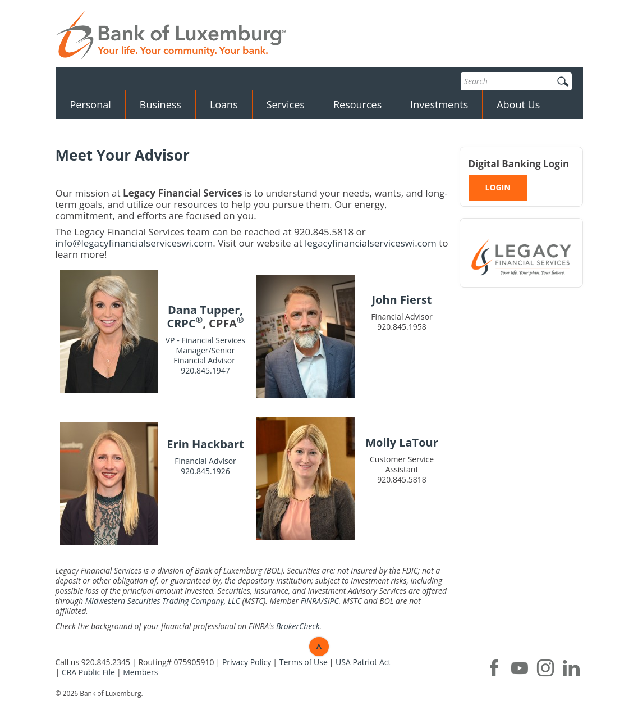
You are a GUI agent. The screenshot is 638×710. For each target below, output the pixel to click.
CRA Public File (88, 672)
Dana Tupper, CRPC (205, 316)
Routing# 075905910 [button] (176, 662)
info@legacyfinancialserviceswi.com (134, 242)
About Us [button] (518, 104)
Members (140, 672)
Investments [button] (439, 104)
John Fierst (401, 299)
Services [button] (286, 104)
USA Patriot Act (363, 662)
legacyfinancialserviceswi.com (371, 242)
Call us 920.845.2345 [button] (93, 662)
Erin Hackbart (205, 444)
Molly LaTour (401, 442)
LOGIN (498, 187)
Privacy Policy (246, 662)
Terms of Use (303, 662)
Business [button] (160, 104)
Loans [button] (224, 104)
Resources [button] (357, 104)
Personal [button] (90, 104)
